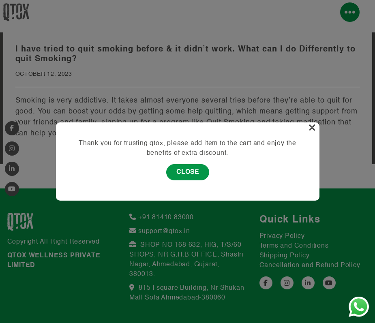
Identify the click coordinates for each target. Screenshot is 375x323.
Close (187, 172)
